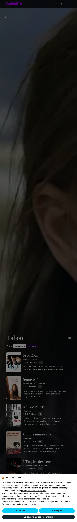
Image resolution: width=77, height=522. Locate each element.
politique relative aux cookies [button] (34, 491)
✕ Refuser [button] (20, 511)
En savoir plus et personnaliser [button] (38, 517)
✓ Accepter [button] (56, 511)
